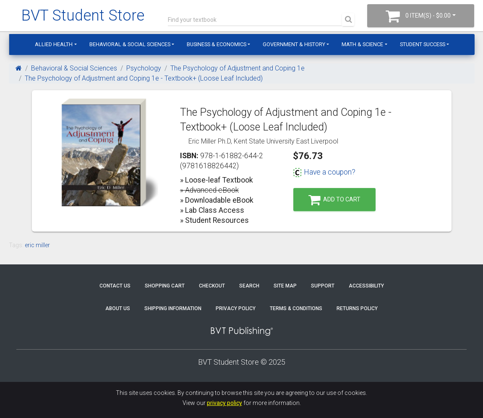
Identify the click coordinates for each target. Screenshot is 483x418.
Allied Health (54, 44)
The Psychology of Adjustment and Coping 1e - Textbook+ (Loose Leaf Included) (144, 78)
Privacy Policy (236, 308)
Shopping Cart (165, 286)
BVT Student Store (82, 15)
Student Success (422, 44)
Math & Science (362, 44)
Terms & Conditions (296, 308)
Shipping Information (172, 308)
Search (249, 286)
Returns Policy (357, 308)
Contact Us (115, 286)
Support (322, 286)
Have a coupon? (324, 172)
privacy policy (224, 403)
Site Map (285, 286)
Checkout (212, 286)
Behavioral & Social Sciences (129, 44)
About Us (117, 308)
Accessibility (366, 286)
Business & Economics (216, 44)
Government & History (294, 44)
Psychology (143, 68)
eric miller (37, 245)
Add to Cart (334, 199)
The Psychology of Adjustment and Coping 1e (237, 68)
